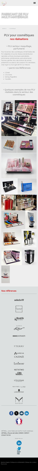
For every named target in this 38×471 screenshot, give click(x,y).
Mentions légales (5, 462)
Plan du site (4, 464)
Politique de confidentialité (17, 462)
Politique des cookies (30, 462)
